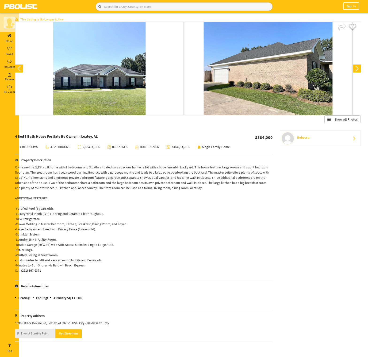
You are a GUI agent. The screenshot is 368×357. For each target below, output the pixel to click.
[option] (106, 69)
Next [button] (356, 69)
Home (9, 38)
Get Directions (75, 334)
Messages (9, 64)
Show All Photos (341, 120)
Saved (9, 51)
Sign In (351, 6)
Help (9, 348)
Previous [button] (26, 69)
